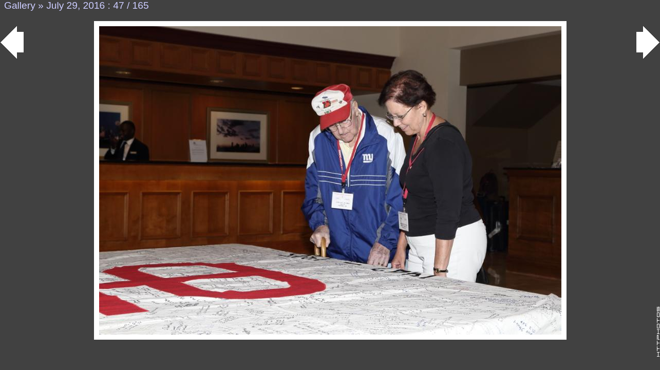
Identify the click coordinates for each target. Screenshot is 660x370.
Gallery (19, 5)
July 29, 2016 (75, 5)
